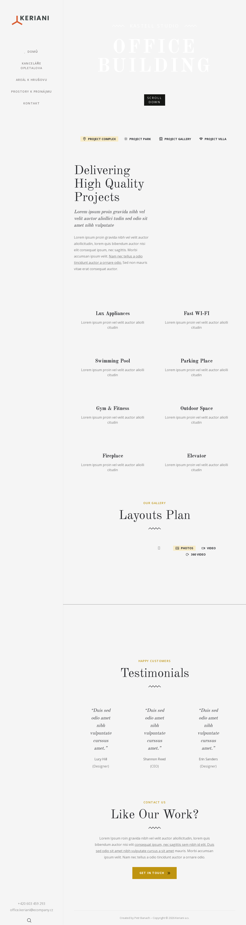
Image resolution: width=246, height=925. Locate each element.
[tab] (99, 138)
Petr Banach (142, 918)
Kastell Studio (154, 25)
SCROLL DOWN (154, 100)
